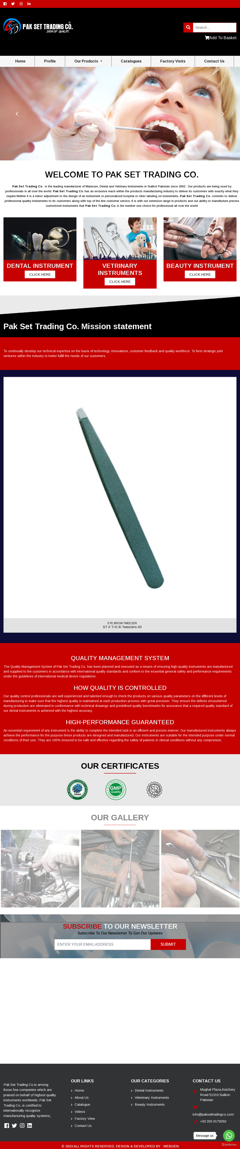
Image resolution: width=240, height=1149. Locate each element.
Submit (168, 944)
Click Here (40, 274)
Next (223, 113)
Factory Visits (172, 61)
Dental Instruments (147, 1090)
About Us (80, 1097)
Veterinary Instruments (150, 1097)
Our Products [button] (86, 61)
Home (20, 61)
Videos (78, 1112)
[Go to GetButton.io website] (229, 1144)
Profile (50, 61)
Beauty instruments (148, 1104)
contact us (214, 61)
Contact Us (81, 1126)
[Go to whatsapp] (229, 1135)
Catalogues (131, 61)
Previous (17, 113)
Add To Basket (221, 37)
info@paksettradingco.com (213, 1114)
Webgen (171, 1146)
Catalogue (80, 1104)
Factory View (83, 1118)
